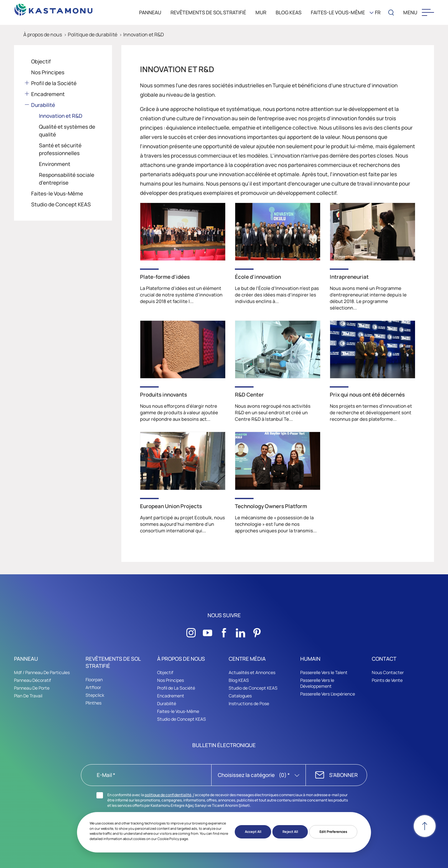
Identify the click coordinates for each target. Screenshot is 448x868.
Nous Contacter (388, 672)
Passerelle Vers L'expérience (327, 694)
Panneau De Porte (31, 688)
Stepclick (95, 695)
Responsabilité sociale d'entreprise (66, 178)
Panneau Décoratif (32, 680)
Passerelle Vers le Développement (317, 683)
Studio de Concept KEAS (61, 204)
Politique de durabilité (92, 34)
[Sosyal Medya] (191, 631)
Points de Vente (387, 680)
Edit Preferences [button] (333, 831)
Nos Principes (47, 72)
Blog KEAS (239, 680)
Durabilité (43, 104)
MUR (260, 12)
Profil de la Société (54, 83)
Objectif (41, 61)
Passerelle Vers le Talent (324, 672)
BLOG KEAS (288, 12)
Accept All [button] (253, 831)
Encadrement (48, 94)
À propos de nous (42, 34)
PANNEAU (150, 12)
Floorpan (94, 679)
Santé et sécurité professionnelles (60, 149)
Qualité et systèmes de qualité (67, 130)
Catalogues (240, 696)
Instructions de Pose (249, 703)
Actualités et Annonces (252, 672)
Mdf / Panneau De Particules (42, 672)
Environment (54, 164)
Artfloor (93, 687)
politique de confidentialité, (169, 794)
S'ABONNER (343, 774)
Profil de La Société (176, 688)
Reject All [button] (290, 831)
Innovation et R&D (143, 34)
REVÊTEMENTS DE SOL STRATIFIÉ (208, 12)
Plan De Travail (28, 696)
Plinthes (93, 703)
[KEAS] (53, 8)
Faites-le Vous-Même (338, 12)
